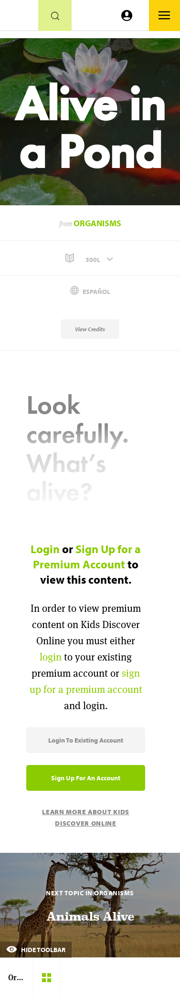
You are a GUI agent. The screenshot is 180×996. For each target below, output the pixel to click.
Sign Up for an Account (85, 778)
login (51, 656)
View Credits (90, 329)
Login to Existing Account (85, 740)
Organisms (97, 223)
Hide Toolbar (35, 949)
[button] (90, 258)
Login (45, 549)
